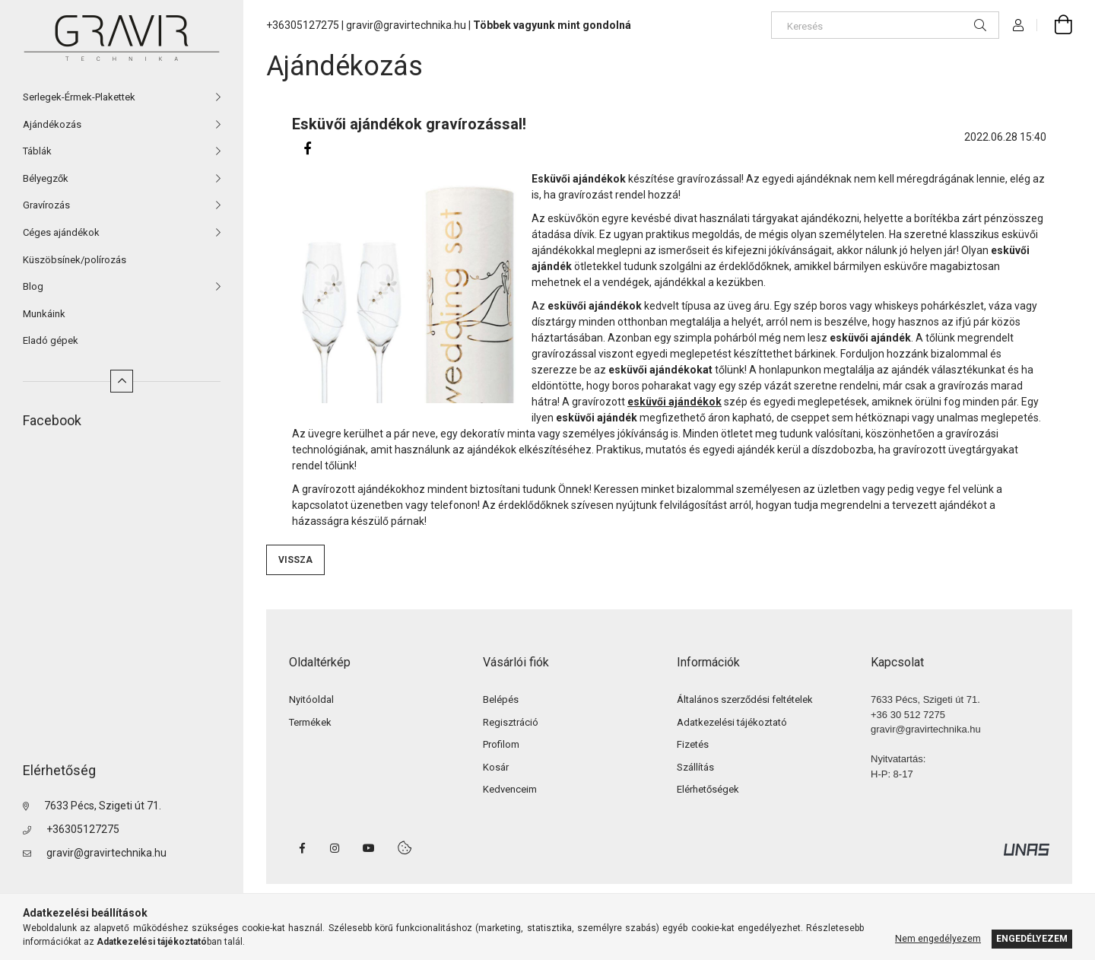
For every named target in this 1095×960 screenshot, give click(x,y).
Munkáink (44, 313)
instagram (335, 848)
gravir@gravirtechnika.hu (106, 853)
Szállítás (695, 767)
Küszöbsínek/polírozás (74, 259)
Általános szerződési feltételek (745, 699)
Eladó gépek (50, 340)
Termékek (310, 722)
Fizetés (693, 744)
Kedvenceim (510, 789)
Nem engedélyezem (938, 938)
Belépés (501, 699)
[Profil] (1018, 25)
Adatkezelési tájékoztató (732, 722)
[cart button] (1054, 25)
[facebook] (307, 148)
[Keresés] (885, 25)
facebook (302, 848)
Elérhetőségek (708, 789)
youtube (369, 848)
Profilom (501, 744)
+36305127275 (82, 829)
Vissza (295, 560)
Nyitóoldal (311, 699)
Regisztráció (510, 722)
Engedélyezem (1032, 938)
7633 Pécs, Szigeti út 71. (102, 805)
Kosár (496, 767)
